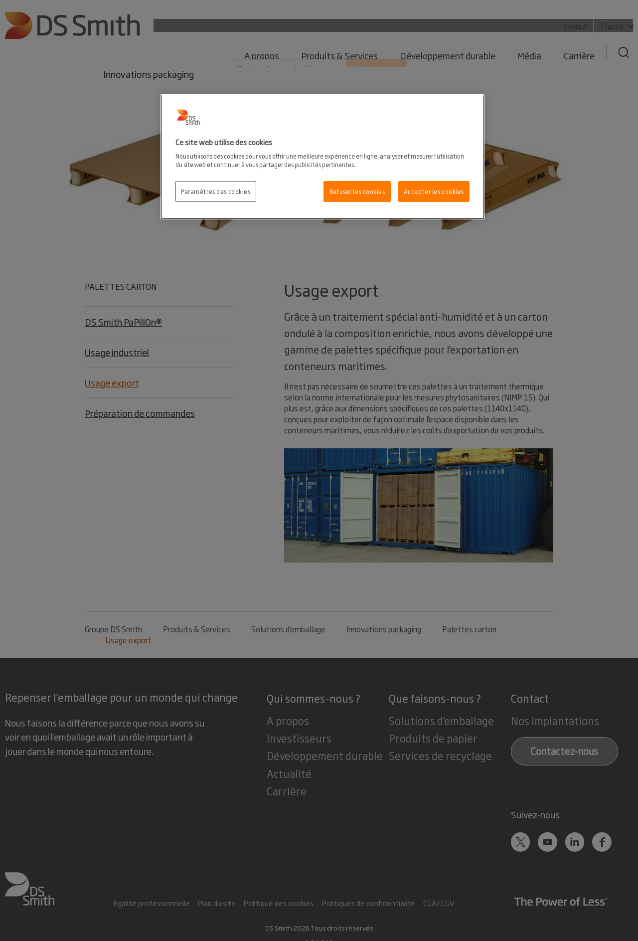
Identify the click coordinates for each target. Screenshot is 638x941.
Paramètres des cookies (216, 191)
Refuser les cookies (357, 191)
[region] (322, 157)
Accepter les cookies (434, 191)
